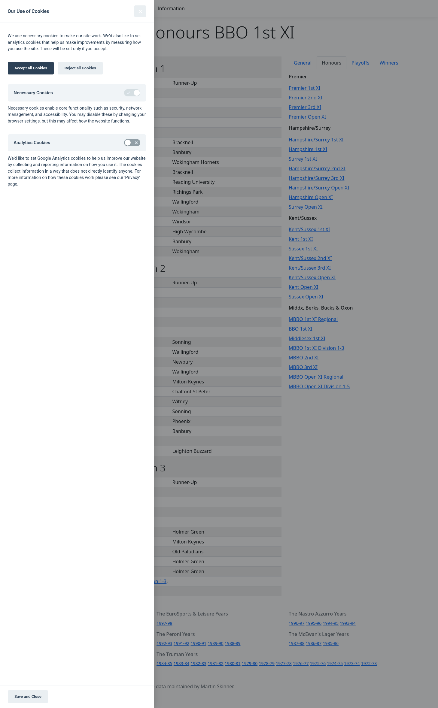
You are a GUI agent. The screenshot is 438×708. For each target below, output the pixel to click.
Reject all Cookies (80, 68)
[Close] (140, 11)
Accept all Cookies (30, 68)
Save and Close (27, 696)
